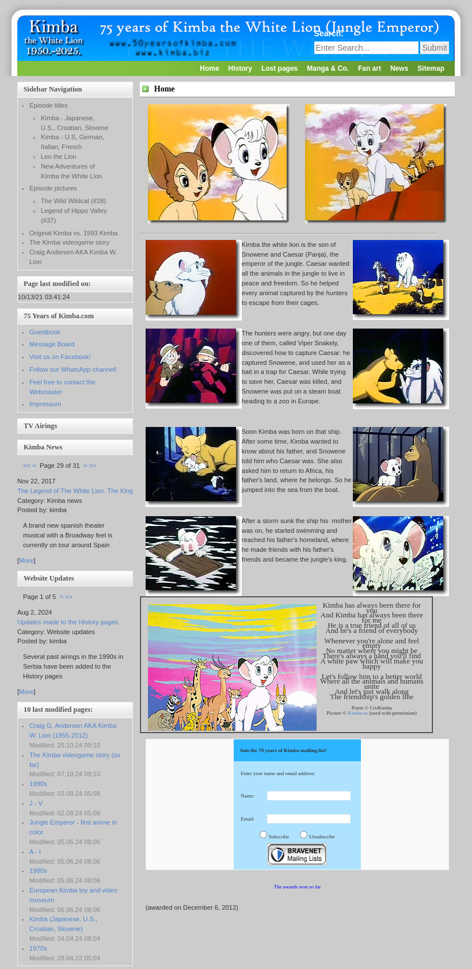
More (26, 560)
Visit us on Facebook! (60, 356)
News (399, 68)
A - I (35, 851)
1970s (38, 948)
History (240, 68)
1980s (38, 870)
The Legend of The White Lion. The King (75, 490)
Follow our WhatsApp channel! (73, 369)
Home (209, 68)
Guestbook (44, 332)
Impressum (45, 403)
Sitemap (430, 68)
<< (27, 465)
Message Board (51, 344)
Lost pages (279, 68)
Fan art (369, 68)
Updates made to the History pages (67, 622)
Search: (330, 33)
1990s (38, 783)
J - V (36, 803)
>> (93, 465)
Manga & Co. (328, 68)
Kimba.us (358, 713)
